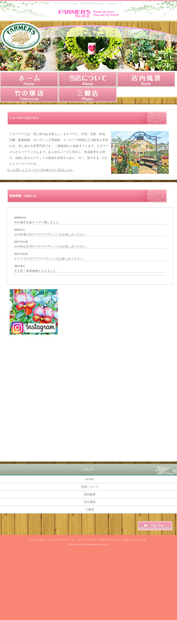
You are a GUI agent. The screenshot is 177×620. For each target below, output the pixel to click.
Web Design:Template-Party (88, 544)
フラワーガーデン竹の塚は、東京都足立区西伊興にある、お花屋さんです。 (88, 3)
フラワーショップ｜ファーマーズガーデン (86, 539)
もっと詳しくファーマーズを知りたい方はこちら (40, 170)
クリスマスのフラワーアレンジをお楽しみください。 (50, 258)
